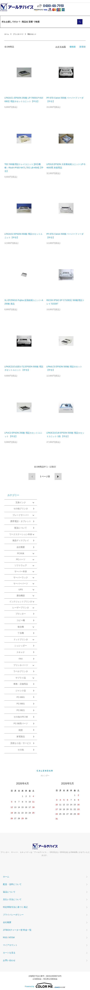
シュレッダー (20, 645)
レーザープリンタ (20, 607)
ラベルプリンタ (20, 671)
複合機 (21, 627)
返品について (9, 892)
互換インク (20, 502)
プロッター (20, 614)
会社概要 (21, 547)
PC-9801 (21, 703)
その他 (21, 750)
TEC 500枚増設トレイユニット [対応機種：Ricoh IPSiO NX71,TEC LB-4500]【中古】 (23, 167)
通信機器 (21, 595)
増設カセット (31, 34)
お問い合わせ (9, 960)
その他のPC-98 (21, 717)
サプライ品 (20, 678)
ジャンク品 (20, 690)
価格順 (72, 47)
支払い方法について (12, 899)
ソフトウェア (20, 565)
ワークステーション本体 (20, 534)
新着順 (82, 47)
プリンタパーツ (18, 34)
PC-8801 (21, 697)
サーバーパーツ (20, 583)
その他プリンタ (20, 508)
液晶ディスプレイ (20, 540)
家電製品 (21, 736)
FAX (21, 659)
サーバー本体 (20, 571)
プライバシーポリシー (13, 914)
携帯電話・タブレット (20, 521)
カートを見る (9, 953)
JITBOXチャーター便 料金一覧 (17, 930)
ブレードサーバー (20, 515)
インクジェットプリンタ (20, 601)
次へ (58, 476)
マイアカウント (10, 945)
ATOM (12, 937)
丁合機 (21, 633)
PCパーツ (20, 559)
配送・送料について (12, 884)
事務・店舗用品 (20, 684)
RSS (5, 937)
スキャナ (21, 652)
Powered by (45, 985)
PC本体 (20, 553)
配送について (20, 528)
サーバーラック (20, 577)
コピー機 (21, 620)
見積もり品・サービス (20, 743)
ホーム (6, 34)
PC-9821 (21, 710)
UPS (21, 589)
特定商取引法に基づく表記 (15, 907)
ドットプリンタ (20, 639)
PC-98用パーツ (21, 723)
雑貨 (21, 730)
